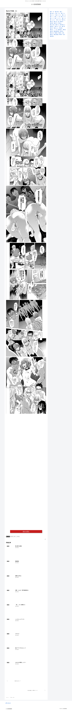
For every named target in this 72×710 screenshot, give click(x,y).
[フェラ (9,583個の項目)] (64, 18)
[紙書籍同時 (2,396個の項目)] (56, 31)
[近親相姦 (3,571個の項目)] (55, 34)
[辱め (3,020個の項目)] (51, 34)
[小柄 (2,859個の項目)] (63, 26)
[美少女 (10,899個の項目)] (52, 33)
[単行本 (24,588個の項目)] (55, 23)
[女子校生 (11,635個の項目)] (52, 25)
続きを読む (26, 531)
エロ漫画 (8, 536)
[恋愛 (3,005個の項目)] (60, 28)
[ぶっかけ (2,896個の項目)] (57, 13)
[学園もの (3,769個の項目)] (62, 25)
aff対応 (12, 536)
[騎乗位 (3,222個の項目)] (52, 36)
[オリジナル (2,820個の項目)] (58, 15)
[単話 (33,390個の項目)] (59, 23)
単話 (19, 536)
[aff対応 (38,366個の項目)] (57, 12)
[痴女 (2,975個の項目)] (64, 29)
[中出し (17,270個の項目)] (63, 20)
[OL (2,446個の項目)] (61, 12)
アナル (15, 536)
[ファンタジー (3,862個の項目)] (57, 18)
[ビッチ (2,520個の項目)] (52, 18)
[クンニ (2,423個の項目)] (52, 16)
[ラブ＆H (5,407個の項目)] (58, 20)
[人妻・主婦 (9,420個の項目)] (56, 21)
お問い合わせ (8, 702)
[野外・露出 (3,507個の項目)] (62, 34)
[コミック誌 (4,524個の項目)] (57, 16)
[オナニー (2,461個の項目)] (52, 15)
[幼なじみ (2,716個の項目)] (55, 28)
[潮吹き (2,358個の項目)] (60, 29)
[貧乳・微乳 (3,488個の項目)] (61, 33)
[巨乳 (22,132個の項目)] (51, 28)
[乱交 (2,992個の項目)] (51, 21)
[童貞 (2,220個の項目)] (51, 31)
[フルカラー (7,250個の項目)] (53, 20)
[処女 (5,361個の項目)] (61, 21)
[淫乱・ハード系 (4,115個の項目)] (53, 29)
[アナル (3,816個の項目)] (63, 13)
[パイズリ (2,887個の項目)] (63, 16)
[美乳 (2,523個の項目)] (61, 31)
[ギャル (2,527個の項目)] (64, 15)
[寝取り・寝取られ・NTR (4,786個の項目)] (55, 26)
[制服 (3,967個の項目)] (51, 23)
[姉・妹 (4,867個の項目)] (57, 25)
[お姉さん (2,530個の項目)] (52, 13)
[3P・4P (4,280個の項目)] (52, 12)
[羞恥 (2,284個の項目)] (56, 33)
